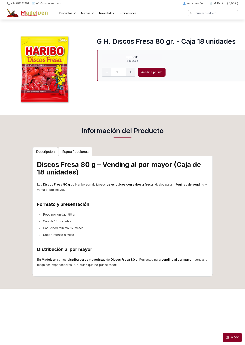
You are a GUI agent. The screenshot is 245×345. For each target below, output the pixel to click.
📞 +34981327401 (18, 3)
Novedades (106, 13)
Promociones (128, 13)
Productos (65, 13)
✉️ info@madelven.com (46, 3)
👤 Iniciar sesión (193, 3)
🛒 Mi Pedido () (224, 3)
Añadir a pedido (151, 72)
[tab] (45, 151)
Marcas (85, 13)
